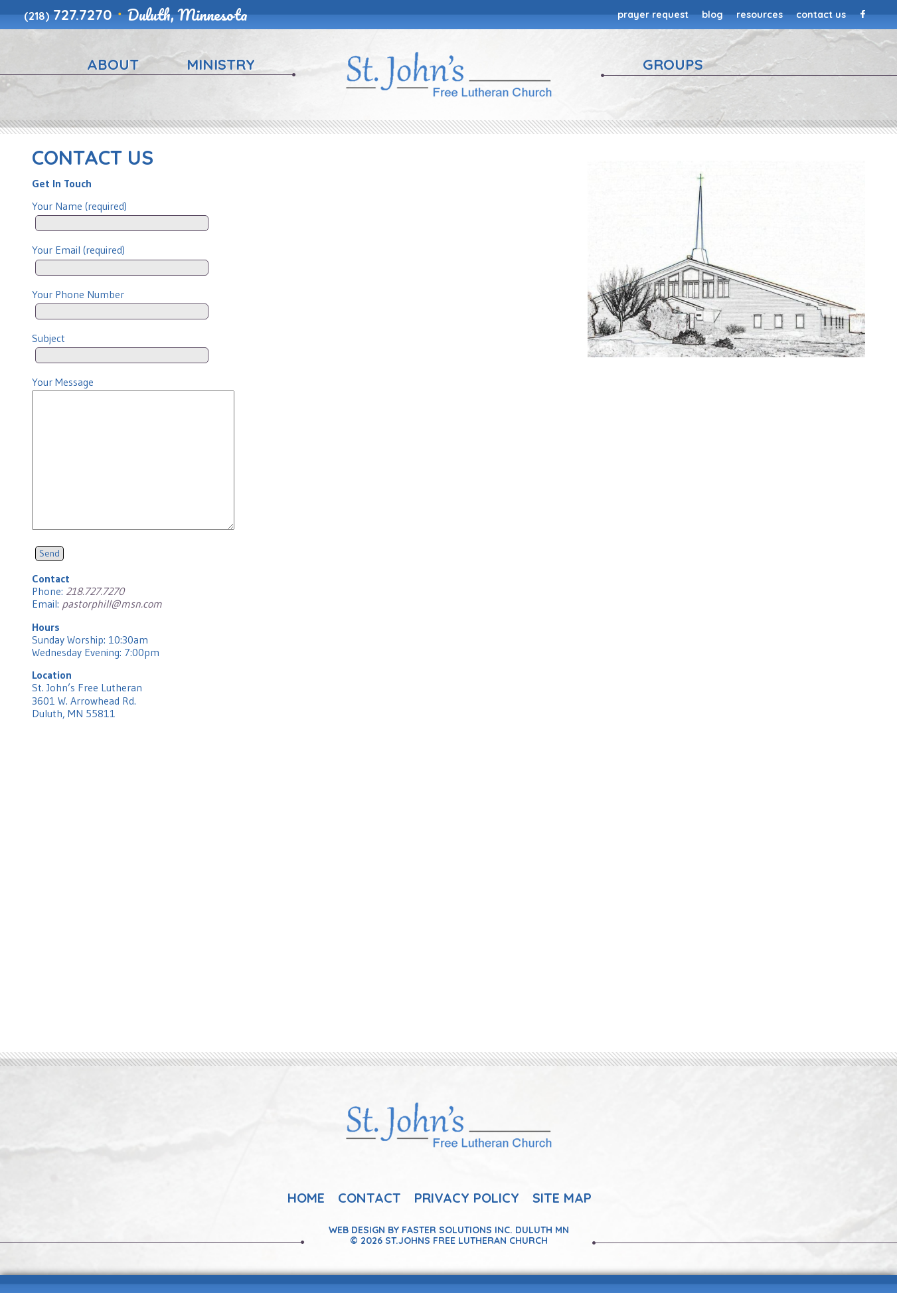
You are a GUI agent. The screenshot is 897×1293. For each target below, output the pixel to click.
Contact (369, 1197)
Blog (712, 15)
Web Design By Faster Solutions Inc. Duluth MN (449, 1230)
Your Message (133, 388)
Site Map (562, 1197)
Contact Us (821, 15)
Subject (122, 344)
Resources (759, 15)
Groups (673, 64)
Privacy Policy (466, 1197)
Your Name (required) (122, 212)
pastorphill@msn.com (112, 603)
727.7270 (68, 14)
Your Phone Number (122, 300)
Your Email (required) (122, 256)
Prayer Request (653, 15)
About (113, 64)
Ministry (221, 64)
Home (306, 1197)
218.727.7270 (95, 591)
